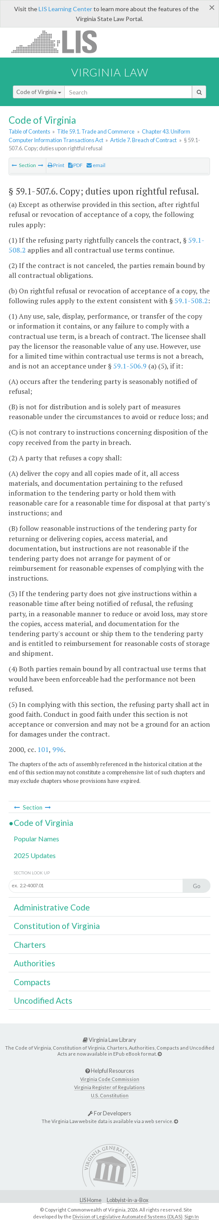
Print (56, 165)
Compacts (32, 982)
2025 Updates (35, 855)
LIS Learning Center (65, 8)
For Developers (109, 1113)
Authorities (34, 963)
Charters (30, 945)
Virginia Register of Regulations (109, 1087)
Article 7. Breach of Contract (143, 140)
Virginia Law (109, 72)
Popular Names (36, 838)
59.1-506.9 (130, 366)
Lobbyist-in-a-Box (127, 1200)
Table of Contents (29, 131)
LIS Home (91, 1200)
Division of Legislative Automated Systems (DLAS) (127, 1216)
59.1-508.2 (191, 300)
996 (58, 749)
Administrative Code (52, 907)
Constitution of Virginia (57, 926)
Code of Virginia (38, 91)
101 (43, 749)
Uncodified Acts (43, 1000)
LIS (59, 41)
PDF (75, 165)
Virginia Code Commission (109, 1079)
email (96, 165)
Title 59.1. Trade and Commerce (96, 131)
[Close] (212, 7)
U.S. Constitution (110, 1095)
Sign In (191, 1216)
